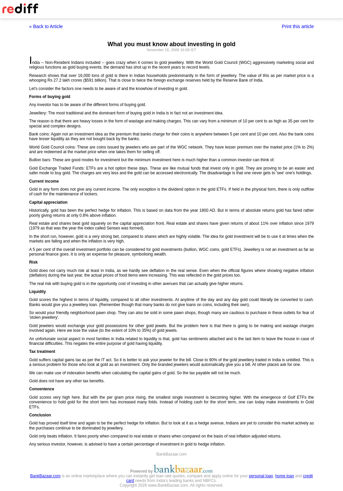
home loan (284, 476)
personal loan (261, 476)
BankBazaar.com (45, 476)
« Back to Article (46, 26)
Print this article (298, 26)
